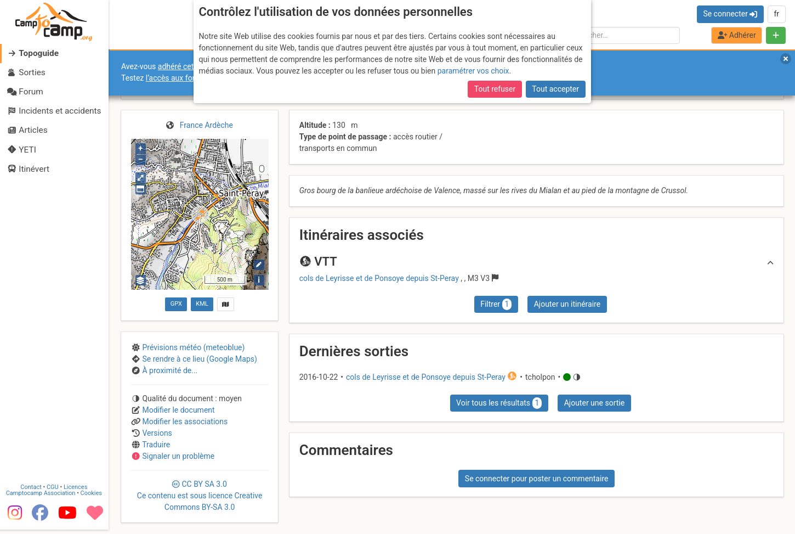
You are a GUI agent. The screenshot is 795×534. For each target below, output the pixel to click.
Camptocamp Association (41, 497)
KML (202, 303)
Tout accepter (555, 89)
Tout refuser (494, 89)
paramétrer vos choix (473, 70)
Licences (76, 491)
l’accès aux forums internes (193, 78)
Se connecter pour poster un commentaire (537, 478)
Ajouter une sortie (594, 402)
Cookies (92, 497)
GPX (176, 303)
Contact (31, 491)
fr (776, 13)
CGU (54, 491)
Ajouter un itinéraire (567, 304)
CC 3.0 (200, 495)
